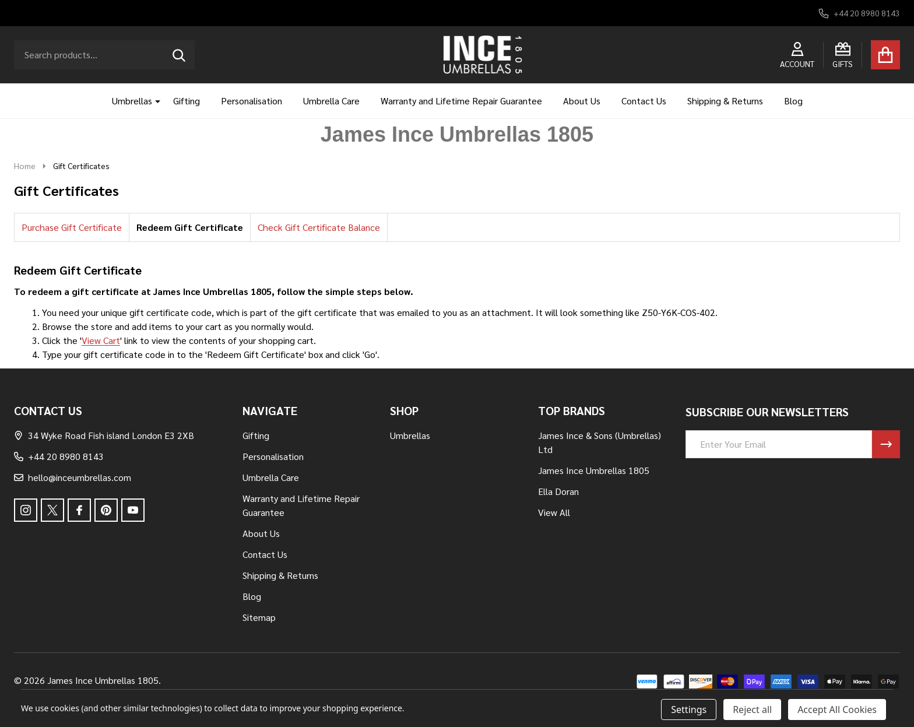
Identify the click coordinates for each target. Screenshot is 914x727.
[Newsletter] (886, 444)
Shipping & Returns (725, 100)
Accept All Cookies (837, 709)
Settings (688, 709)
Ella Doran (558, 491)
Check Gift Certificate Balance (319, 227)
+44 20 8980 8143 (59, 456)
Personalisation (251, 100)
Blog (793, 100)
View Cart (101, 340)
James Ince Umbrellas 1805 (593, 470)
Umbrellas (132, 100)
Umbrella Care (331, 100)
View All (554, 512)
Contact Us (643, 100)
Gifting (186, 100)
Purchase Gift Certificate (72, 227)
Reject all (752, 709)
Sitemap (259, 617)
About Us (581, 100)
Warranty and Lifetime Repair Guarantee (461, 100)
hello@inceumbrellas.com (72, 477)
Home (25, 165)
